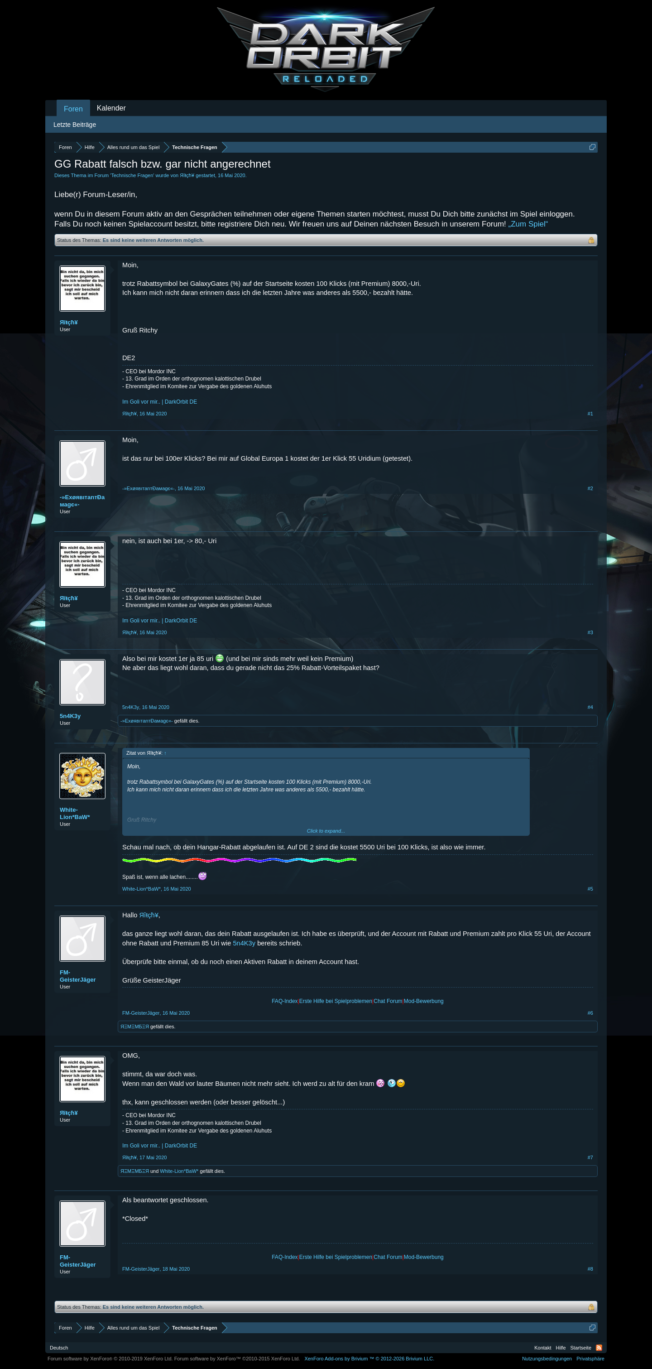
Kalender (111, 108)
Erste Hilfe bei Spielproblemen (335, 1001)
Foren (73, 109)
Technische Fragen (132, 175)
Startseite (580, 1347)
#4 (590, 707)
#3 (590, 632)
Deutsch (59, 1347)
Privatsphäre (590, 1358)
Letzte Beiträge (74, 124)
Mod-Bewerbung (424, 1001)
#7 (590, 1157)
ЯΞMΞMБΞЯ (134, 1026)
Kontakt (542, 1347)
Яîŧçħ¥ (187, 175)
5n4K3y (70, 716)
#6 (590, 1013)
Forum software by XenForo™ (237, 1358)
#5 (590, 889)
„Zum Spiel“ (528, 224)
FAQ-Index (284, 1001)
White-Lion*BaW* (75, 813)
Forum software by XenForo (110, 1358)
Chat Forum (388, 1001)
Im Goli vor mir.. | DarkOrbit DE (159, 402)
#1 (590, 413)
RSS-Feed (599, 1348)
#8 (590, 1269)
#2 (590, 488)
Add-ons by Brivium (369, 1358)
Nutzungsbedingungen (547, 1358)
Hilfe (561, 1347)
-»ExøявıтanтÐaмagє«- (82, 501)
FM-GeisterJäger (78, 976)
